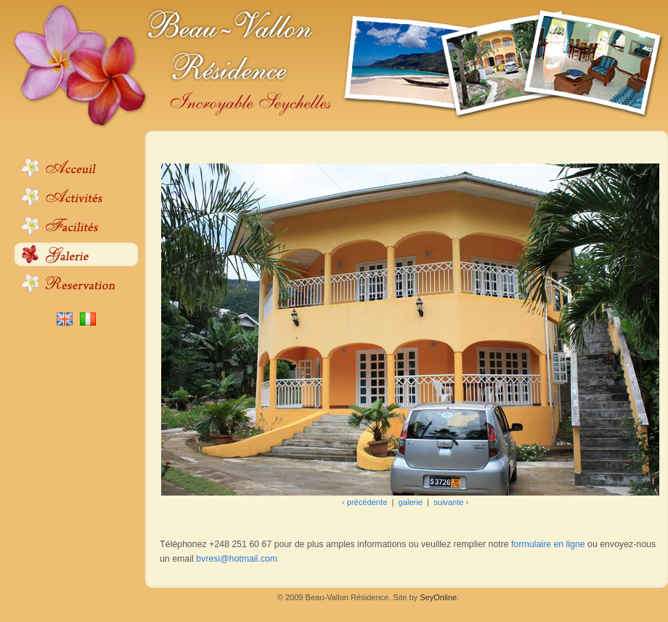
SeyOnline (438, 597)
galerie (411, 502)
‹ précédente (364, 502)
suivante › (450, 502)
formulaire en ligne (548, 544)
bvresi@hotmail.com (236, 559)
